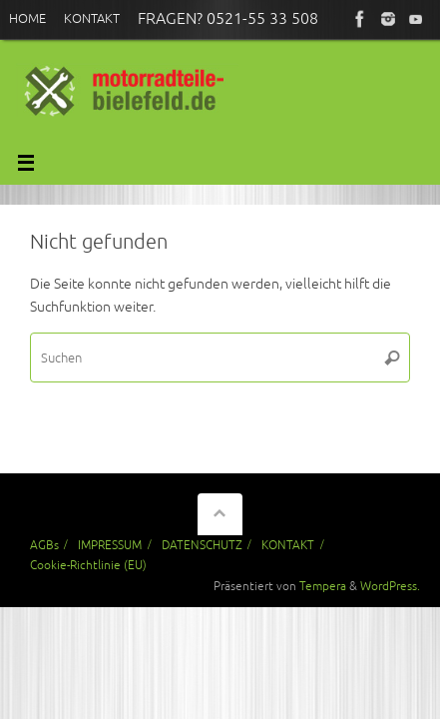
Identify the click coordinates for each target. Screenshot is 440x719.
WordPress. (390, 586)
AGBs (44, 545)
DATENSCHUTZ (202, 545)
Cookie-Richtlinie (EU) (88, 565)
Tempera (322, 586)
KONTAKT (287, 545)
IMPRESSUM (110, 545)
